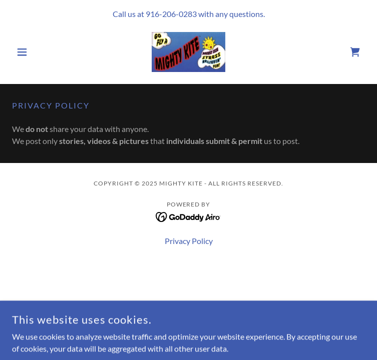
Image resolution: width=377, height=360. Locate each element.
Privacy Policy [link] (189, 241)
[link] (188, 52)
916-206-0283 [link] (171, 13)
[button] (38, 52)
